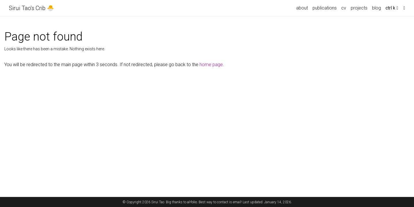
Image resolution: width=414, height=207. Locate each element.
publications (325, 8)
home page (211, 64)
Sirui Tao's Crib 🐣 (31, 8)
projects (359, 8)
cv (343, 8)
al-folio (192, 202)
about (302, 8)
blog (376, 8)
